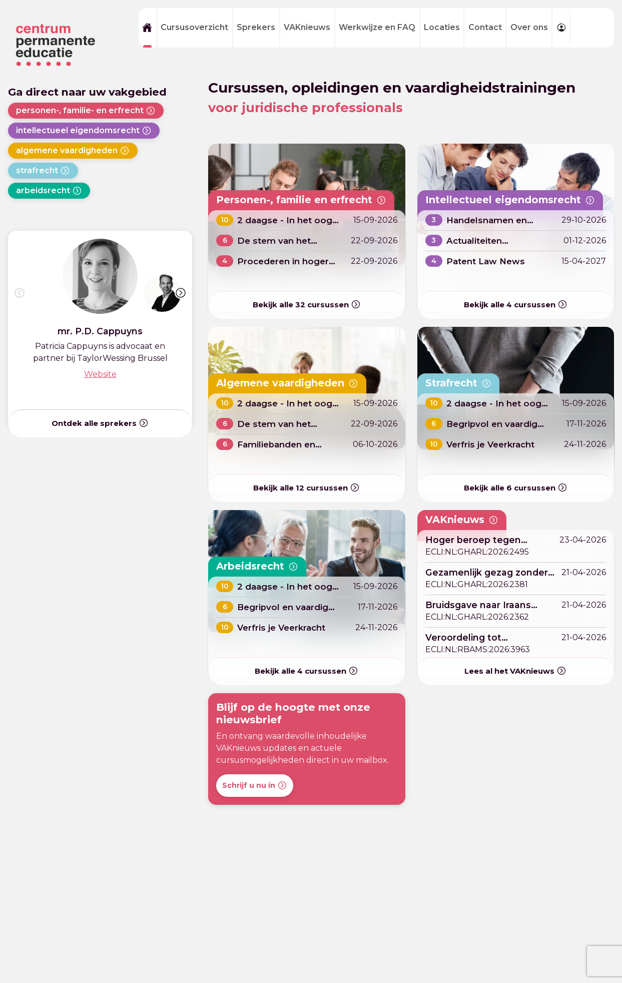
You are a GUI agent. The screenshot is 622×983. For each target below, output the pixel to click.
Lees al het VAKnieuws (515, 671)
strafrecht (43, 171)
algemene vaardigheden (73, 151)
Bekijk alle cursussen (307, 305)
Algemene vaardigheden (291, 383)
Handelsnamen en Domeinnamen (489, 225)
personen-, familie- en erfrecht (86, 111)
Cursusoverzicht (194, 27)
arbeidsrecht (49, 191)
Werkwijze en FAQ (377, 27)
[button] (181, 293)
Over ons (529, 27)
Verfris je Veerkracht (493, 444)
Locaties (442, 27)
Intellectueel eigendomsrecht (514, 200)
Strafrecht (460, 383)
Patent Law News (487, 261)
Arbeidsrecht (259, 566)
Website (100, 374)
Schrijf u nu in (254, 785)
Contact (485, 27)
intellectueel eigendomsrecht (84, 131)
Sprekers (256, 27)
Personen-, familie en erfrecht (306, 200)
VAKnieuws (307, 27)
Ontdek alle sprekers (100, 423)
